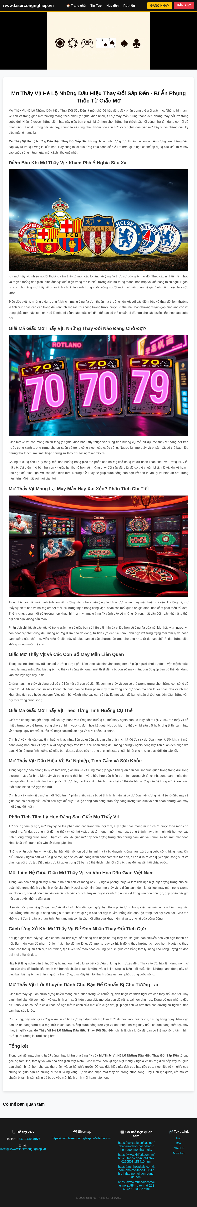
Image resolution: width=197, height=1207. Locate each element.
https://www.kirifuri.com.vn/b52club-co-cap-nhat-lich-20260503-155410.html (136, 1158)
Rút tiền (129, 5)
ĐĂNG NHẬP (159, 5)
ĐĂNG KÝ (184, 5)
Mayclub (178, 1153)
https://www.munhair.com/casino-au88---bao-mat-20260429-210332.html (136, 1185)
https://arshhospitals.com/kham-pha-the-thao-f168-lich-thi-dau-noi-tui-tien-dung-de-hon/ (136, 1172)
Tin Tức (96, 5)
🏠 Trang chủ (76, 5)
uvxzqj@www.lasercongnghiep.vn (23, 1149)
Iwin (178, 1138)
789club (178, 1148)
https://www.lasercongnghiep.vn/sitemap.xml (82, 1138)
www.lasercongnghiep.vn (28, 5)
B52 (178, 1143)
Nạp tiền (112, 5)
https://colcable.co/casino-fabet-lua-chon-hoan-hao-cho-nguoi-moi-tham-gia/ (136, 1146)
